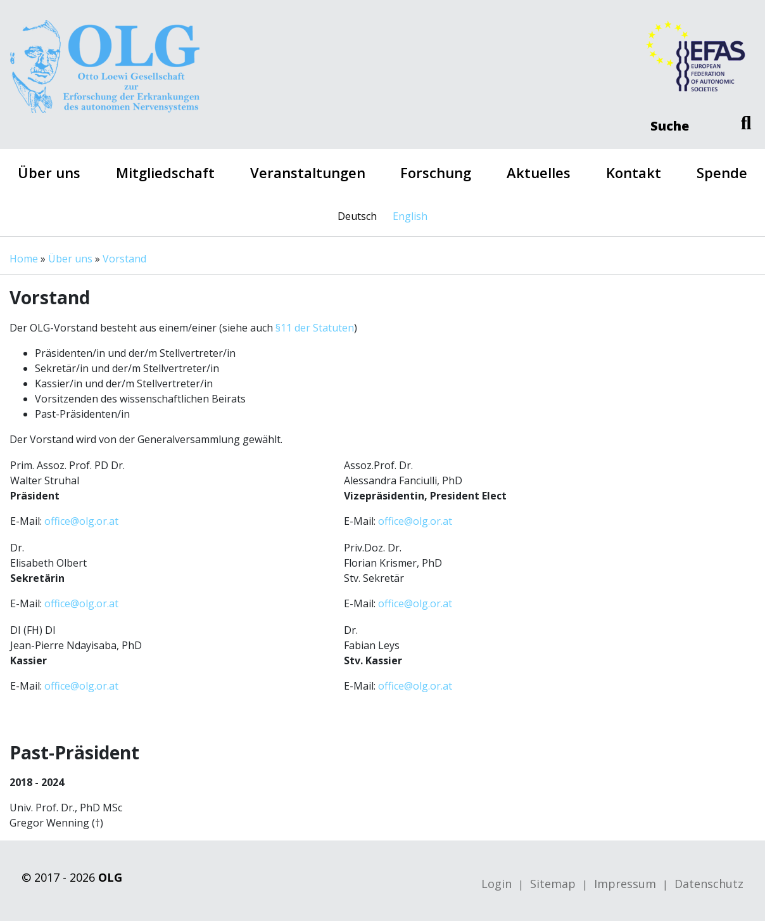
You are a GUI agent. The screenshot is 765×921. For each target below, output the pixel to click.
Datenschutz (708, 883)
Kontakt (633, 172)
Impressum (625, 883)
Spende (722, 172)
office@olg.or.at (81, 521)
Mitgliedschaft (165, 172)
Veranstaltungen (307, 172)
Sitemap (553, 883)
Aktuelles (539, 172)
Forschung (435, 172)
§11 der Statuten (314, 328)
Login (496, 883)
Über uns (49, 172)
